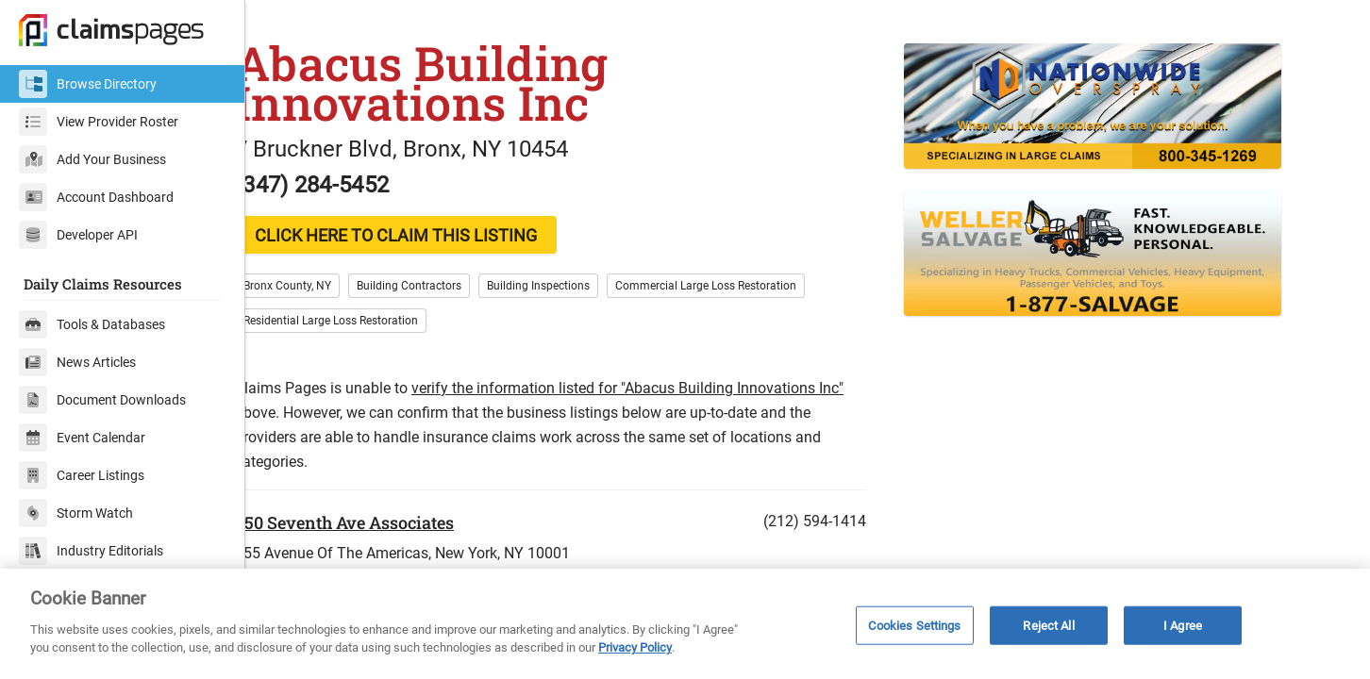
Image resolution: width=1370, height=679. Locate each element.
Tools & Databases (92, 324)
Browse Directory (88, 84)
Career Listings (81, 475)
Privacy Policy (635, 647)
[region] (685, 624)
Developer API (78, 235)
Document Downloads (102, 400)
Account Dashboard (96, 197)
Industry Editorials (91, 551)
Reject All (1048, 625)
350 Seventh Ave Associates (378, 558)
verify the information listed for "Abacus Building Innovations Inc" (661, 424)
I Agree (1182, 625)
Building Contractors (443, 321)
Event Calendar (82, 437)
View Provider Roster (98, 122)
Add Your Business (92, 159)
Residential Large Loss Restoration (364, 356)
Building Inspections (572, 321)
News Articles (77, 362)
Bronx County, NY (321, 321)
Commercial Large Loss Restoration (739, 321)
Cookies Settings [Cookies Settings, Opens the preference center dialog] (914, 625)
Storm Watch (76, 513)
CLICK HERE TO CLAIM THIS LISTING (430, 271)
